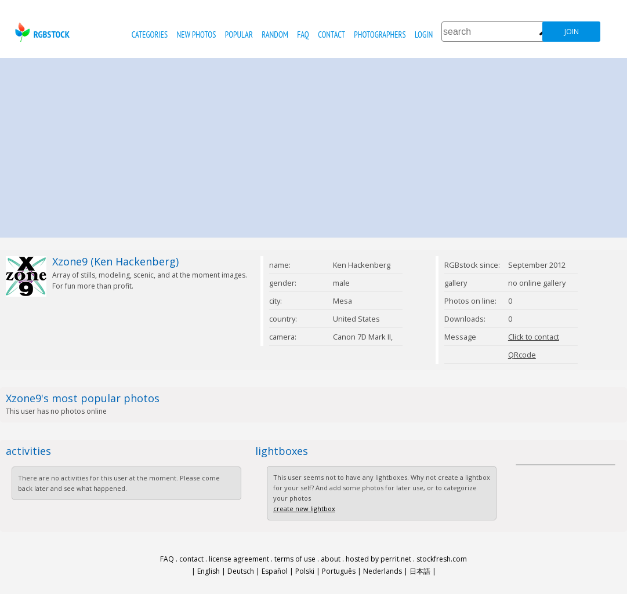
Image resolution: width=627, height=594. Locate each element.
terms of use (295, 559)
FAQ (303, 34)
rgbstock (41, 32)
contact (331, 34)
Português (339, 571)
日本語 (419, 571)
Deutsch (240, 571)
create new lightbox (304, 508)
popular (239, 34)
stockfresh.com (441, 559)
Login (424, 34)
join (571, 32)
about (330, 559)
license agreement (239, 559)
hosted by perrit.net (378, 559)
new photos (196, 34)
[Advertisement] (314, 145)
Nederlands (382, 571)
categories (150, 34)
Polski (304, 571)
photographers (379, 34)
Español (275, 571)
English (208, 571)
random (275, 34)
